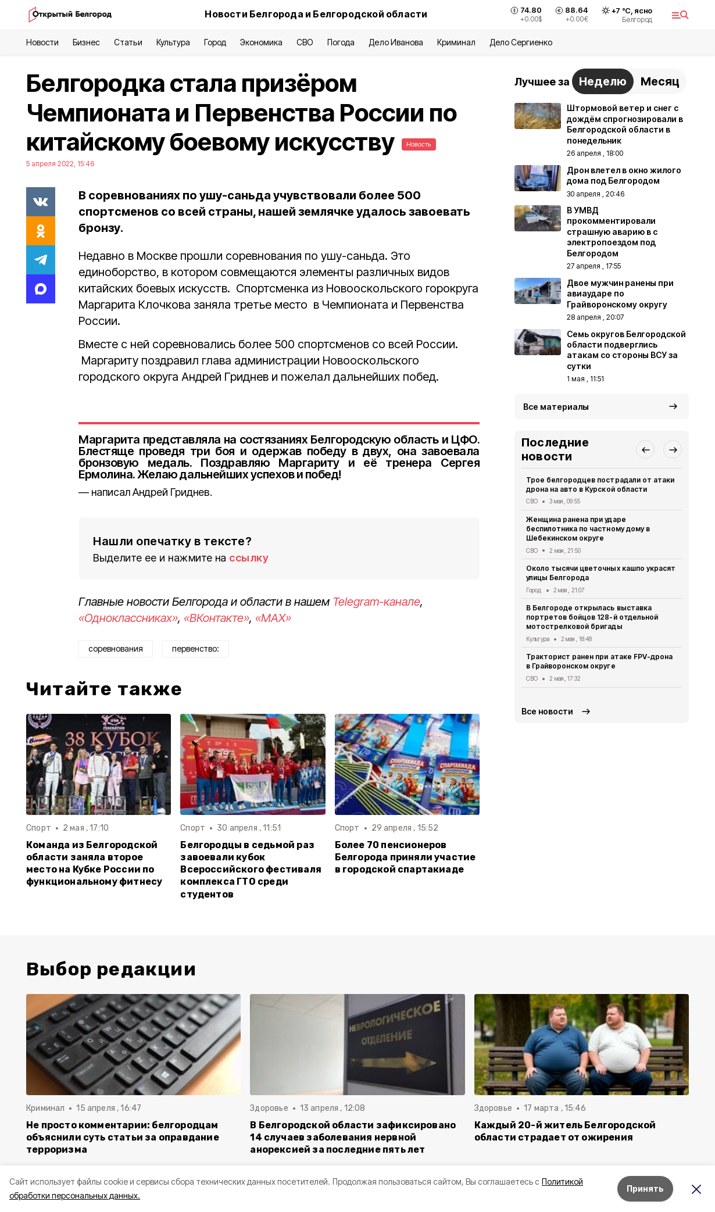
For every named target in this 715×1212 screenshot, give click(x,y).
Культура (173, 42)
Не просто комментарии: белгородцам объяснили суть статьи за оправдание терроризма (122, 1137)
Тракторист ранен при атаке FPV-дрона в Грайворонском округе (599, 661)
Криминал (456, 42)
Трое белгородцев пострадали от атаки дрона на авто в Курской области (600, 484)
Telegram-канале (376, 602)
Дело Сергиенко (520, 42)
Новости (42, 42)
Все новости (547, 711)
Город (215, 42)
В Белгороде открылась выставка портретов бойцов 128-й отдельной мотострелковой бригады (592, 617)
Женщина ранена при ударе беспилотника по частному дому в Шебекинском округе (588, 528)
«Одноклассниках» (128, 618)
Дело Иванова (396, 42)
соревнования (115, 648)
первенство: (195, 648)
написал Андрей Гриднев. (151, 492)
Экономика (261, 42)
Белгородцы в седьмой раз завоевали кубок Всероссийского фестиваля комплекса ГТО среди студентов (250, 869)
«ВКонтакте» (216, 618)
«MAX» (273, 618)
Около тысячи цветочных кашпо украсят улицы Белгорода (600, 573)
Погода (341, 42)
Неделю (603, 81)
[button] (645, 449)
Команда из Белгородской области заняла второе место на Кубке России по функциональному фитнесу (94, 863)
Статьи (128, 42)
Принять (645, 1188)
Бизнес (86, 42)
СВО (304, 42)
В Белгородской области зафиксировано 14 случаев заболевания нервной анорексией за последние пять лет (353, 1137)
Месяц (660, 81)
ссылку (249, 558)
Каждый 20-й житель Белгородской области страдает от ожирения (565, 1131)
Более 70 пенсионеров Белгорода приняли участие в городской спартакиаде (405, 857)
